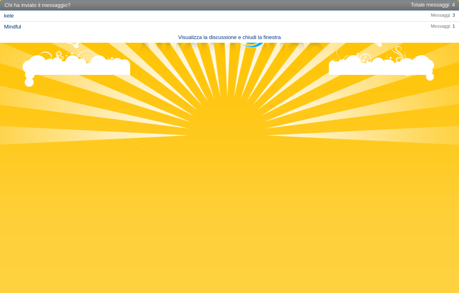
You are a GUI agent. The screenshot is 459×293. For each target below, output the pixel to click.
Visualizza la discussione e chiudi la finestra (229, 37)
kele (9, 16)
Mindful (12, 27)
